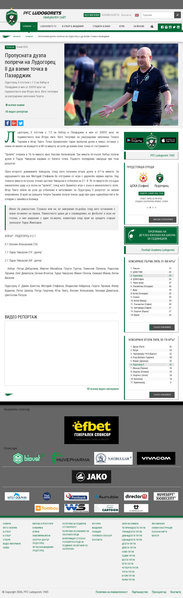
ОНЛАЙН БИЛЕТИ (110, 15)
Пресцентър (159, 592)
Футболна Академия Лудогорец (43, 549)
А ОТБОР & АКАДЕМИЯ (73, 26)
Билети (155, 535)
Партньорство (140, 592)
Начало (17, 37)
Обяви (6, 547)
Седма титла (128, 556)
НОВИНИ (27, 26)
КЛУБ (121, 26)
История (96, 523)
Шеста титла (128, 560)
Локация (96, 532)
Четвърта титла (130, 567)
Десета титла (129, 544)
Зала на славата (130, 523)
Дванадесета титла (132, 535)
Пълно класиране (162, 327)
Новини (29, 37)
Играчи (36, 532)
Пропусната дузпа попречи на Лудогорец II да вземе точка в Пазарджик (73, 37)
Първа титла (128, 579)
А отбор (7, 532)
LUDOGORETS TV (48, 26)
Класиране (38, 528)
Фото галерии (10, 528)
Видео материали (12, 544)
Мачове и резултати (163, 219)
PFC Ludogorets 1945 (162, 155)
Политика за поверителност (112, 592)
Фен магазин (158, 523)
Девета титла (129, 547)
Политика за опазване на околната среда (75, 533)
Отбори (6, 540)
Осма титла (128, 552)
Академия (97, 528)
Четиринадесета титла (133, 528)
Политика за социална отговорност (74, 525)
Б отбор (7, 535)
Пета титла (127, 564)
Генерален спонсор (102, 535)
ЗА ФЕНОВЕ (138, 26)
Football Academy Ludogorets (158, 250)
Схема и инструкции (162, 528)
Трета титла (128, 572)
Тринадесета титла (132, 532)
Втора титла (128, 576)
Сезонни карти (159, 532)
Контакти (126, 15)
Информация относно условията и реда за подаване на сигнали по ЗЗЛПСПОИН (75, 543)
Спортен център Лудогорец (41, 541)
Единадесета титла (132, 540)
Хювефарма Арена (41, 535)
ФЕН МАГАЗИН (92, 15)
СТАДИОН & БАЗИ (101, 26)
